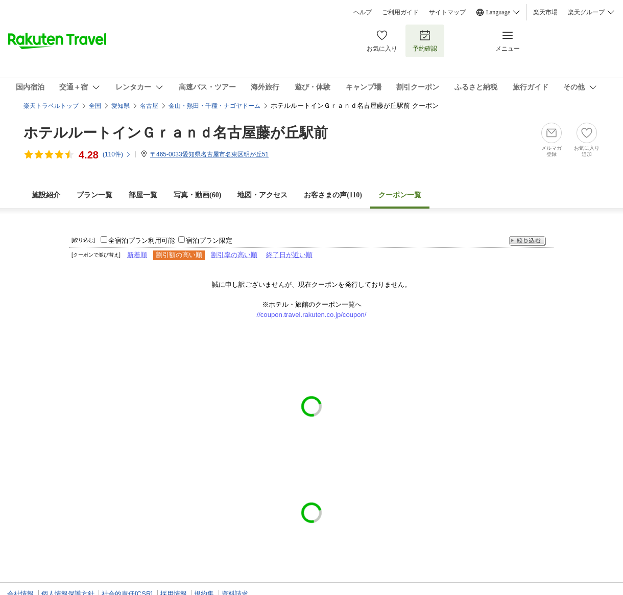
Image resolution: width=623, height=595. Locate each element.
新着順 (137, 255)
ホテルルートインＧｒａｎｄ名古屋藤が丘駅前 (175, 133)
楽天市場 (545, 12)
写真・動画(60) (197, 195)
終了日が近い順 (289, 255)
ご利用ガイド (400, 12)
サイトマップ (447, 12)
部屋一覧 (143, 195)
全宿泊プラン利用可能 (141, 240)
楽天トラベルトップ (51, 105)
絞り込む (527, 241)
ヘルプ (362, 12)
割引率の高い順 (234, 255)
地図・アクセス (262, 195)
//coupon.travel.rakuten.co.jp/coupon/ (312, 314)
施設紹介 (46, 195)
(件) (117, 154)
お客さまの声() (333, 195)
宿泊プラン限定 (209, 240)
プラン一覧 (94, 195)
